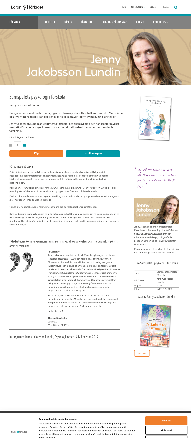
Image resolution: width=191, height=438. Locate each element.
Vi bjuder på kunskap (115, 22)
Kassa (166, 7)
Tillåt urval (166, 409)
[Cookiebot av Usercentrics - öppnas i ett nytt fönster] (19, 432)
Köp (36, 153)
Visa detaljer (159, 432)
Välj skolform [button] (138, 7)
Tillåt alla (166, 399)
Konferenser (160, 22)
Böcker (68, 22)
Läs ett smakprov (93, 153)
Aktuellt (50, 22)
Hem (124, 7)
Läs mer (142, 353)
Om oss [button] (154, 7)
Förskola (14, 22)
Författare (87, 22)
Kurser (140, 22)
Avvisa (166, 418)
